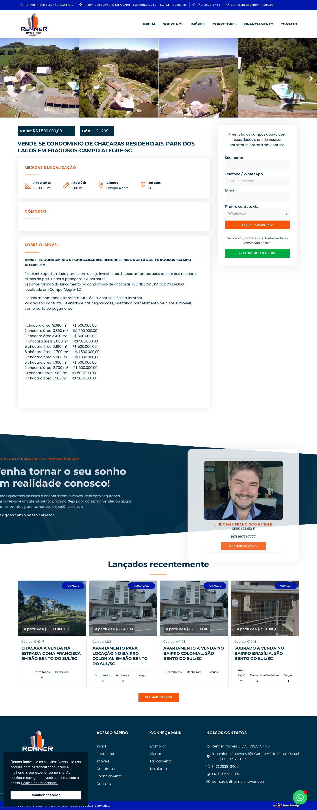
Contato (288, 23)
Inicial (149, 23)
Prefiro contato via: (242, 206)
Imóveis (198, 23)
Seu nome (234, 157)
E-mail (231, 190)
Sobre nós (173, 23)
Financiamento (258, 23)
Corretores (225, 23)
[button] (6, 78)
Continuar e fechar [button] (46, 795)
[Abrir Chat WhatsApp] (300, 797)
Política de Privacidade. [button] (39, 783)
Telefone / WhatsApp (244, 173)
